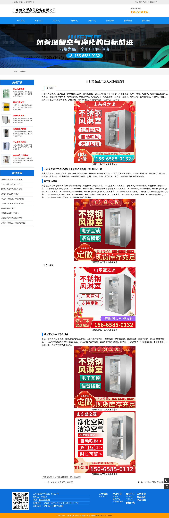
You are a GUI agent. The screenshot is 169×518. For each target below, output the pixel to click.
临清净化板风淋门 (8, 208)
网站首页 (138, 2)
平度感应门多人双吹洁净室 (11, 184)
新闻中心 (74, 21)
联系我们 (153, 2)
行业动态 (129, 499)
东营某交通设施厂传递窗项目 (62, 482)
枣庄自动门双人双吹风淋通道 (12, 204)
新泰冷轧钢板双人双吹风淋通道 (13, 223)
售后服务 (110, 21)
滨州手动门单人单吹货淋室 (11, 179)
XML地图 (48, 506)
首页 (15, 71)
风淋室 (115, 496)
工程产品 (116, 499)
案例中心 (92, 21)
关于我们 (38, 21)
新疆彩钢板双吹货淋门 (10, 213)
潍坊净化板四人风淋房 (10, 194)
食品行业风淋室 (61, 477)
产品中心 (146, 2)
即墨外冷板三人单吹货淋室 (11, 189)
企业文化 (102, 496)
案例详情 (50, 88)
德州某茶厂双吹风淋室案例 (155, 482)
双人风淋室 (75, 477)
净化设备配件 (118, 502)
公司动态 (129, 496)
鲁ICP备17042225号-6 (104, 516)
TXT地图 (58, 506)
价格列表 (146, 21)
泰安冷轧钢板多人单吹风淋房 (12, 199)
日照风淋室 (47, 477)
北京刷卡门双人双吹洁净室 (11, 218)
